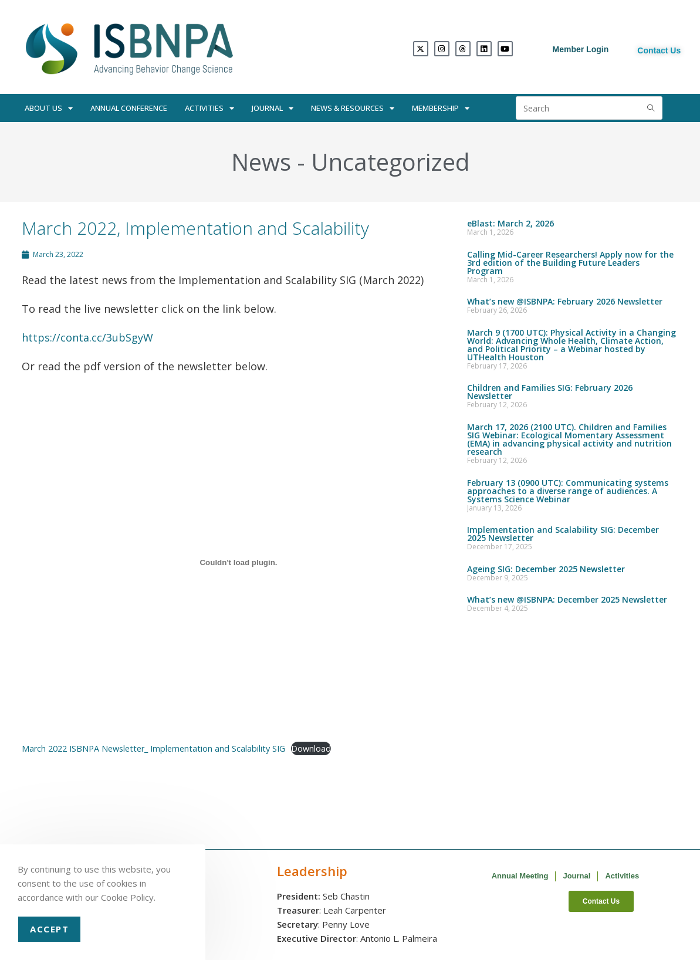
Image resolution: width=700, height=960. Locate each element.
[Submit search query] (650, 108)
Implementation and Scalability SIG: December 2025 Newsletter (563, 533)
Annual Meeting (520, 875)
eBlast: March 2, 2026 (510, 223)
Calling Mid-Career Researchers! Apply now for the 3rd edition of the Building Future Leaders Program (570, 262)
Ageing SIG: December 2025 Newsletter (546, 568)
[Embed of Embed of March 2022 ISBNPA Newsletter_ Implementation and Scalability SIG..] (239, 562)
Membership (440, 108)
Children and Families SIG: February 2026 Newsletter (550, 391)
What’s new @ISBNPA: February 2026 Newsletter (564, 301)
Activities (209, 108)
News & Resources (352, 108)
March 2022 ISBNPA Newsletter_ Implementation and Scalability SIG (153, 748)
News (261, 162)
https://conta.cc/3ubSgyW (87, 337)
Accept (49, 929)
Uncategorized (390, 162)
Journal (272, 108)
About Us (49, 108)
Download (311, 748)
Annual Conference (128, 108)
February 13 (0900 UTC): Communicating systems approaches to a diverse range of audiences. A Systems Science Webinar (567, 491)
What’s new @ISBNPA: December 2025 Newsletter (567, 599)
